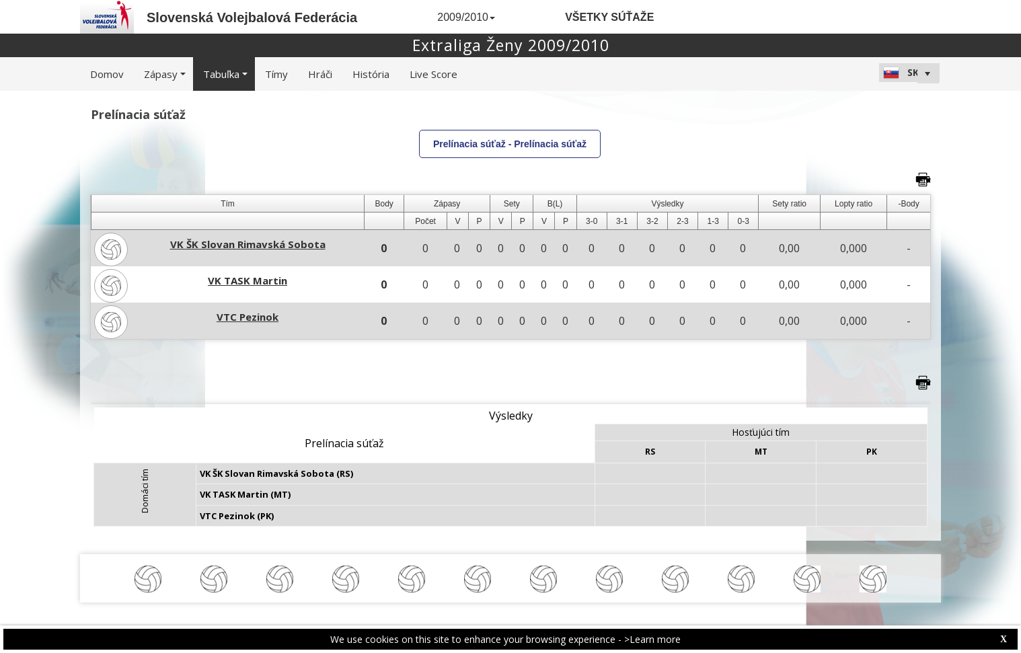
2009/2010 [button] (466, 17)
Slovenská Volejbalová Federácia (252, 17)
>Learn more (652, 639)
